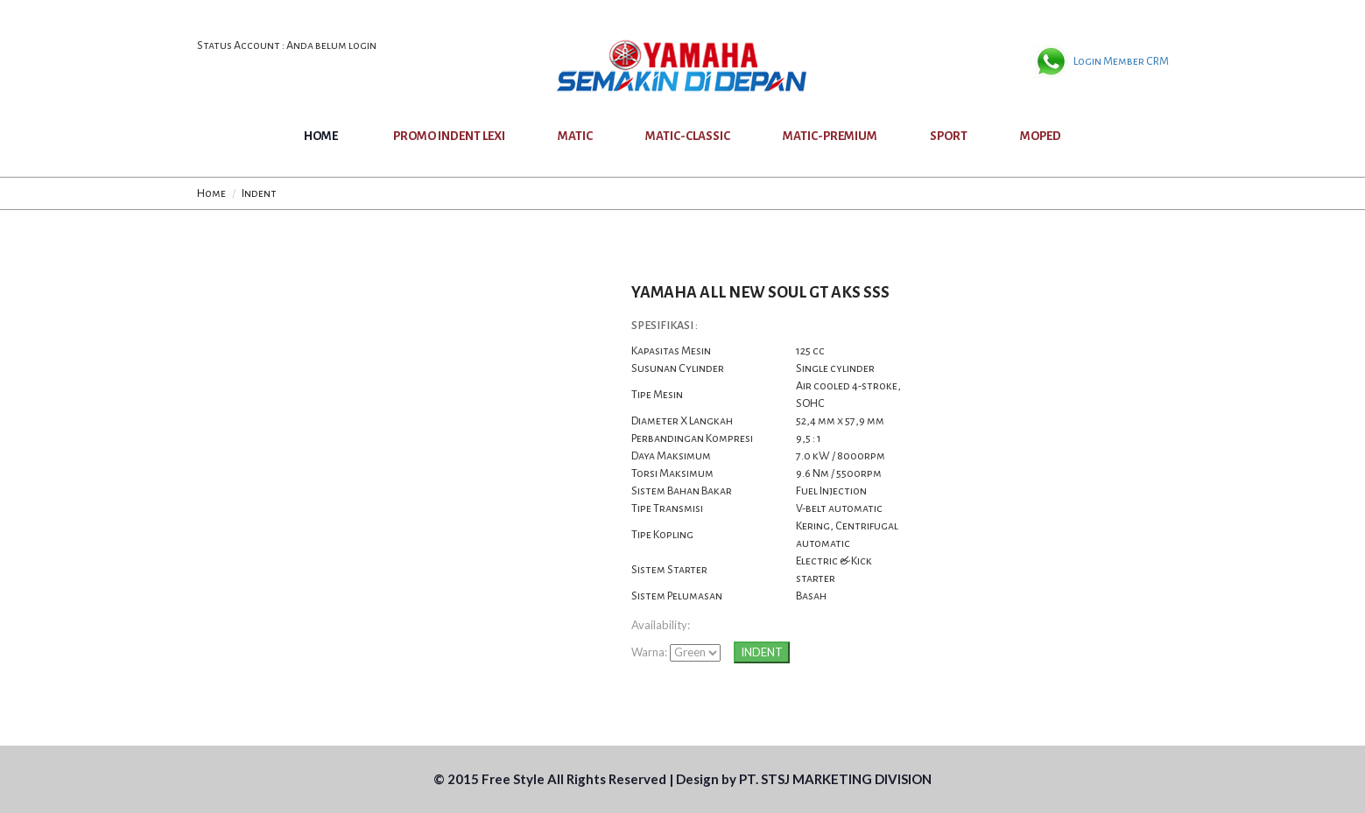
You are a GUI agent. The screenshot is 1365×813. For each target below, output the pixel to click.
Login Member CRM (1121, 61)
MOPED (1040, 136)
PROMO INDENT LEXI (449, 136)
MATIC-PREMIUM (830, 136)
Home (321, 136)
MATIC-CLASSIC (687, 136)
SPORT (948, 136)
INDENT (762, 652)
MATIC (575, 136)
